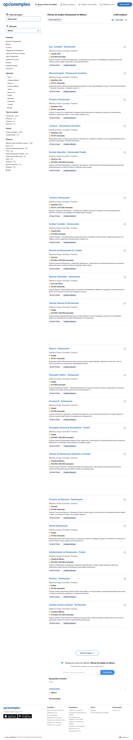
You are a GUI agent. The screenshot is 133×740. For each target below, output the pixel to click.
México (9, 77)
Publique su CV (107, 4)
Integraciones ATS (75, 731)
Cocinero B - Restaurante (60, 401)
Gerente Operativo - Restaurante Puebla (67, 152)
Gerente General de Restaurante (64, 303)
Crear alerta (107, 672)
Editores (93, 710)
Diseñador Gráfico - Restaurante (64, 375)
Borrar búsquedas (55, 698)
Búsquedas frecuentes (54, 717)
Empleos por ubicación (54, 722)
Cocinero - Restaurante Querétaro (64, 126)
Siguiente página (87, 653)
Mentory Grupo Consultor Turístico (63, 51)
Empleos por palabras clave (56, 720)
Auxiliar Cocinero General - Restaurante (67, 605)
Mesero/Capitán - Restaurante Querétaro (68, 73)
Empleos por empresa (54, 725)
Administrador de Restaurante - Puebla (67, 552)
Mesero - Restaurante (59, 348)
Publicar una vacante (75, 710)
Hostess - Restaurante (59, 578)
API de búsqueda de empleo (100, 713)
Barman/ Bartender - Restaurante (64, 276)
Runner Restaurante (58, 526)
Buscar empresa (52, 715)
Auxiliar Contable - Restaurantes (64, 224)
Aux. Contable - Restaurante (62, 47)
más (9, 108)
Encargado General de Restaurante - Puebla (69, 427)
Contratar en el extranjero (77, 726)
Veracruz (10, 83)
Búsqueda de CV (74, 728)
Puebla (9, 95)
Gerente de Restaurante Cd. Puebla (65, 250)
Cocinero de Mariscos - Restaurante (66, 499)
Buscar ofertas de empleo (55, 710)
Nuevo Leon (11, 92)
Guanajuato (11, 101)
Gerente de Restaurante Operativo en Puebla (69, 454)
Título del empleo (14, 15)
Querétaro (10, 98)
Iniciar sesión (125, 4)
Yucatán (10, 104)
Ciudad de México (13, 80)
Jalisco (9, 89)
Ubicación (11, 26)
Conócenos (116, 710)
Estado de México (13, 86)
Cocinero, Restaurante (59, 99)
